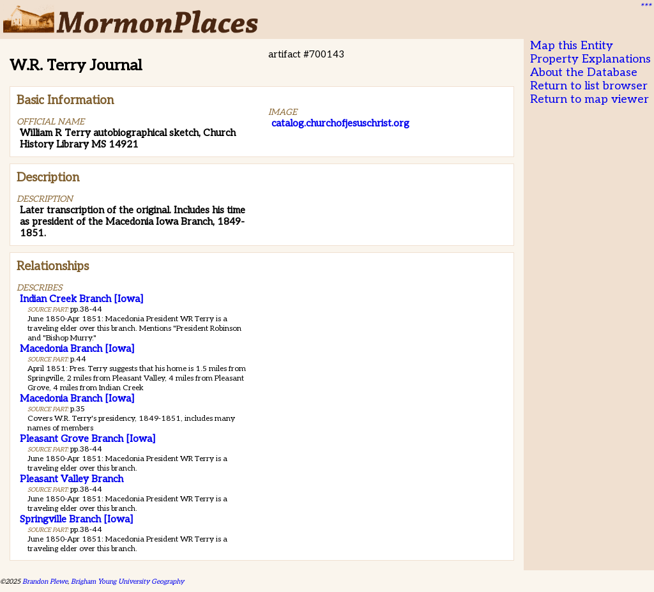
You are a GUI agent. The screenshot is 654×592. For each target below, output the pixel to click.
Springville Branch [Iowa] (76, 519)
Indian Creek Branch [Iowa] (81, 299)
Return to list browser (589, 86)
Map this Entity (571, 45)
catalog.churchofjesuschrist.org (340, 123)
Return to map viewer (589, 99)
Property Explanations (590, 59)
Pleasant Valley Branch (71, 479)
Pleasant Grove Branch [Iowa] (87, 438)
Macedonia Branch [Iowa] (77, 348)
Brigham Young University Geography (127, 581)
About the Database (583, 72)
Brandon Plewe (45, 581)
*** (645, 7)
